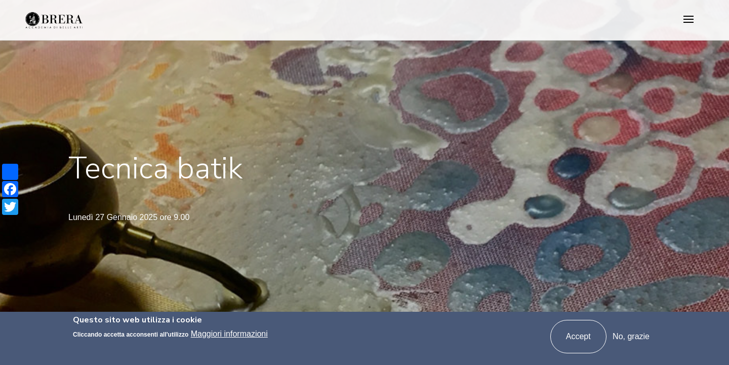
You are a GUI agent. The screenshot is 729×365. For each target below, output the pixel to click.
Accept (578, 336)
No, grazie (631, 336)
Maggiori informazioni (229, 334)
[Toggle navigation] (688, 20)
